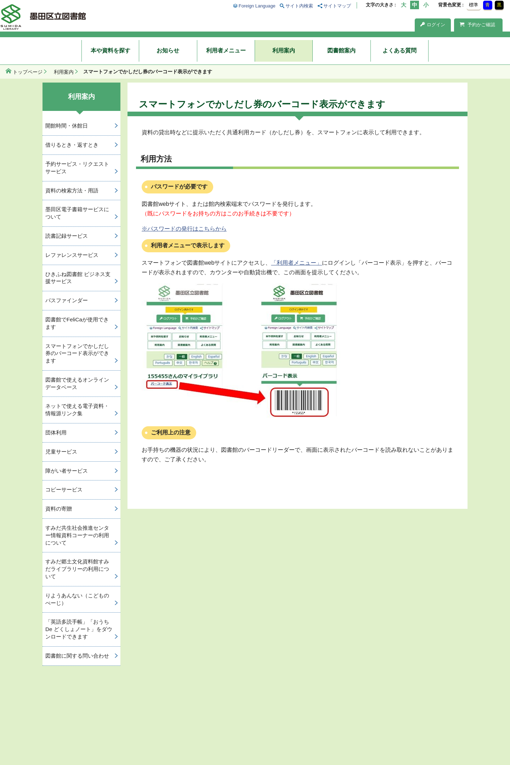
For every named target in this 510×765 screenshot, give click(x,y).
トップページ (27, 72)
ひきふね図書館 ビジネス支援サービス (77, 278)
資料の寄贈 (58, 509)
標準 (473, 4)
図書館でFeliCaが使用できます (77, 323)
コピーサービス (64, 489)
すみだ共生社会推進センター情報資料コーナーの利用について (77, 535)
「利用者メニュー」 (296, 263)
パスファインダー (66, 300)
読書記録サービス (66, 236)
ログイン (432, 24)
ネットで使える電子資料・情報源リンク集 (77, 409)
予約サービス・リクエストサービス (77, 167)
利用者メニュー (226, 50)
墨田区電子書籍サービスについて (77, 213)
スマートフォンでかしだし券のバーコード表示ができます (77, 353)
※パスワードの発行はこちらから (184, 229)
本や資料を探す (110, 50)
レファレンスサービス (71, 255)
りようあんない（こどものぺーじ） (77, 599)
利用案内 (283, 50)
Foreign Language (257, 6)
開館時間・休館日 (66, 126)
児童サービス (61, 452)
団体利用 (56, 432)
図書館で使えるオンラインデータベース (77, 383)
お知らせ (168, 50)
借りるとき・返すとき (71, 145)
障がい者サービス (66, 471)
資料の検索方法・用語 (71, 190)
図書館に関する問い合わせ (77, 656)
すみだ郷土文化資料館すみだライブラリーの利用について (77, 568)
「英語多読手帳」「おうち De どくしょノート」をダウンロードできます (78, 629)
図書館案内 (341, 50)
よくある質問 (399, 50)
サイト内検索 (299, 6)
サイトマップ (337, 6)
